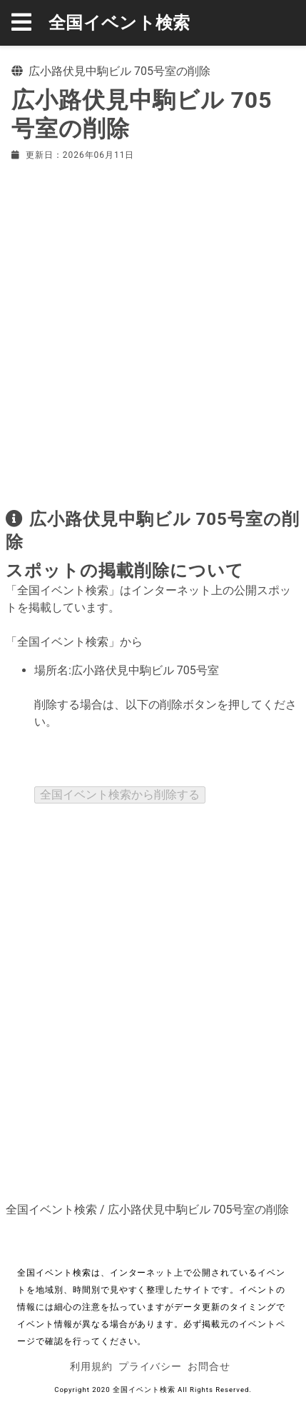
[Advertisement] (153, 332)
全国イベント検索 (119, 23)
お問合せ (209, 1366)
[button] (30, 23)
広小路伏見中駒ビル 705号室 (145, 670)
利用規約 (91, 1366)
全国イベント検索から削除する (120, 794)
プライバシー (150, 1366)
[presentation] (142, 758)
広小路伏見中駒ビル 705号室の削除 (199, 1209)
